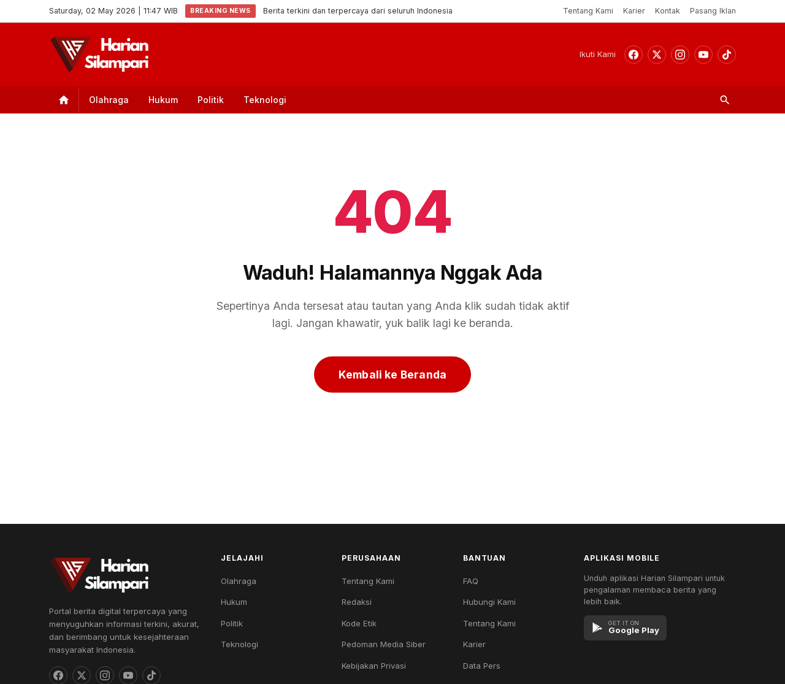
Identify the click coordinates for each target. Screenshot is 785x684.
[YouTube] (703, 54)
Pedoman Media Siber (384, 644)
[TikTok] (727, 54)
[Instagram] (680, 54)
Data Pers (481, 666)
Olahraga (109, 99)
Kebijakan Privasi (374, 666)
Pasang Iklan (713, 10)
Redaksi (357, 602)
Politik (210, 99)
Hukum (163, 99)
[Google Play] (625, 627)
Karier (634, 10)
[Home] (64, 100)
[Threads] (657, 54)
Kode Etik (359, 623)
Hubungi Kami (489, 602)
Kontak (667, 10)
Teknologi (264, 99)
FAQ (470, 581)
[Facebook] (633, 54)
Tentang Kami (588, 10)
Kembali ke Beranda (392, 374)
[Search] (725, 100)
